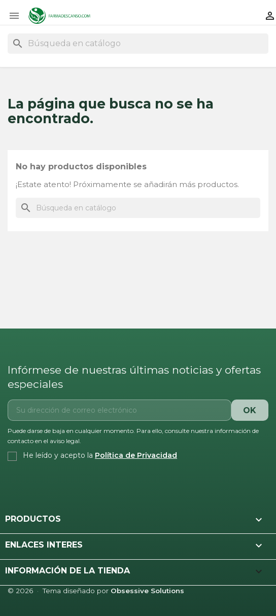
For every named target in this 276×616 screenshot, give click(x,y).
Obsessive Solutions (147, 591)
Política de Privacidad (136, 455)
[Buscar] (138, 43)
